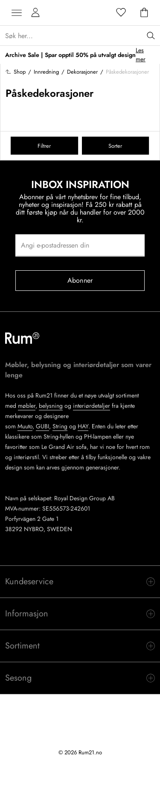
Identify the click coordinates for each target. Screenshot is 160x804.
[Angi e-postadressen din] (80, 245)
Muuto (24, 426)
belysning (51, 405)
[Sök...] (82, 36)
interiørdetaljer (91, 405)
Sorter (115, 146)
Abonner (80, 280)
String (59, 426)
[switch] (80, 582)
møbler (26, 405)
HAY (83, 426)
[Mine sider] (35, 12)
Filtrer (44, 146)
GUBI (42, 426)
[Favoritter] (121, 12)
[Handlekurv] (144, 12)
